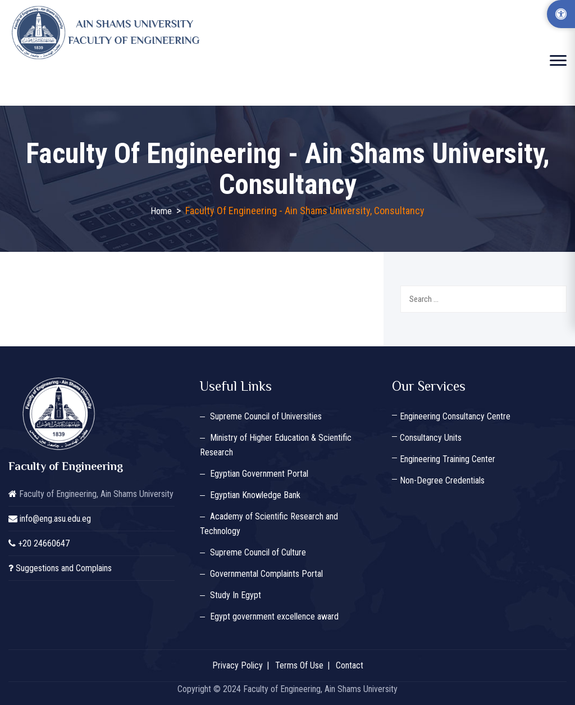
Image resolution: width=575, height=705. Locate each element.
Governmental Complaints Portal (266, 573)
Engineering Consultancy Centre (455, 416)
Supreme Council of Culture (258, 552)
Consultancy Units (431, 437)
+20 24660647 (44, 543)
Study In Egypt (235, 595)
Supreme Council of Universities (266, 416)
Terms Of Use (299, 665)
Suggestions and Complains (64, 568)
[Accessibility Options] (561, 14)
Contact (349, 665)
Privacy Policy (237, 665)
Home (161, 211)
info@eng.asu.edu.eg (55, 518)
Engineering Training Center (447, 459)
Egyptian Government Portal (259, 473)
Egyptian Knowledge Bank (255, 495)
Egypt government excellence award (274, 616)
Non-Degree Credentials (442, 480)
